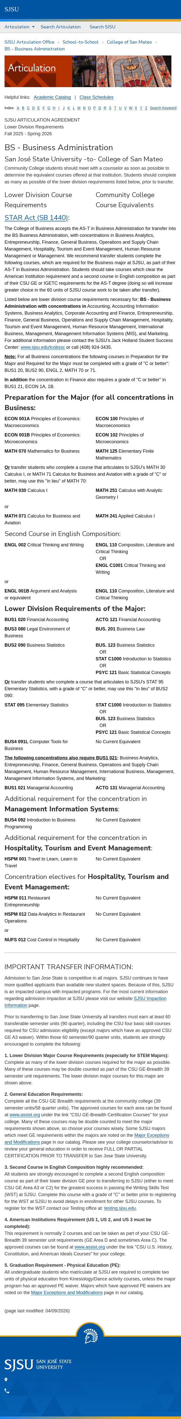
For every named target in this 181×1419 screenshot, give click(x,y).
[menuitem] (18, 27)
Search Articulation (61, 27)
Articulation (17, 27)
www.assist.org (25, 1114)
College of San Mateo (129, 42)
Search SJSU (103, 27)
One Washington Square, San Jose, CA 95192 (59, 1379)
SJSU (12, 9)
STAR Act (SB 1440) (36, 217)
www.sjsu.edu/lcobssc (43, 347)
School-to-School (81, 42)
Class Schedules (97, 97)
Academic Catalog (52, 97)
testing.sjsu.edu (120, 1208)
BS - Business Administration (35, 49)
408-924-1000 (27, 1391)
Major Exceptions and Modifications (67, 1292)
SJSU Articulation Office (29, 42)
